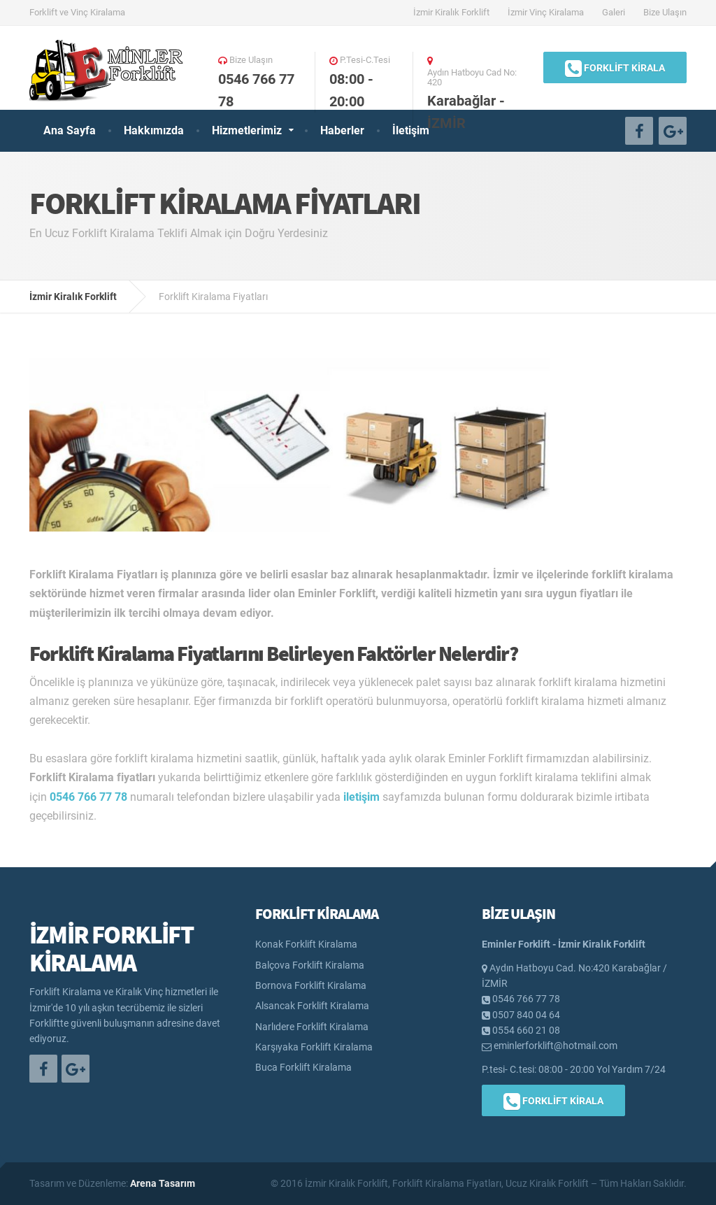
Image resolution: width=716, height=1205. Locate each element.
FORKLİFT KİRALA (615, 69)
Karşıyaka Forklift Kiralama (314, 1047)
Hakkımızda (154, 130)
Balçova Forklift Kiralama (309, 965)
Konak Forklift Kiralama (306, 944)
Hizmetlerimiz (247, 130)
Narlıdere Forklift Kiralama (311, 1026)
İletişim (410, 130)
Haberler (342, 130)
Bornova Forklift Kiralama (310, 985)
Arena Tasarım (162, 1183)
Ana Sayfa (69, 130)
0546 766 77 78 (88, 797)
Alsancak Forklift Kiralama (312, 1005)
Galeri (613, 12)
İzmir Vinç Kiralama (546, 12)
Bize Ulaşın (665, 12)
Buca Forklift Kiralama (303, 1067)
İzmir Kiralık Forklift (451, 12)
